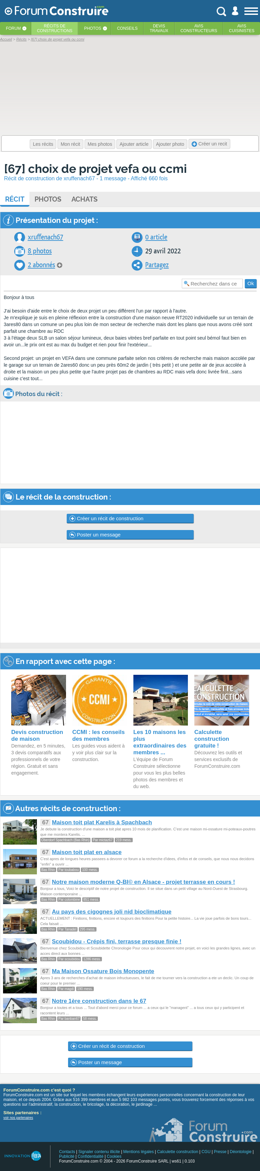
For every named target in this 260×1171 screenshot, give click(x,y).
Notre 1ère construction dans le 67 (99, 1001)
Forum (13, 28)
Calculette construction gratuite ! (211, 739)
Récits (54, 28)
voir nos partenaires (18, 1118)
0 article (156, 237)
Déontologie (241, 1151)
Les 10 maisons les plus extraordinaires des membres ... (160, 742)
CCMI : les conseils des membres (98, 735)
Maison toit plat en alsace (87, 852)
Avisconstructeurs (198, 28)
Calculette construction (177, 1151)
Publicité (66, 1156)
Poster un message (95, 535)
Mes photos (100, 144)
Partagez (157, 265)
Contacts (67, 1151)
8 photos (40, 251)
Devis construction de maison (37, 735)
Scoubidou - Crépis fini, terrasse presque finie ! (116, 941)
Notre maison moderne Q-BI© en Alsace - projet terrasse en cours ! (143, 882)
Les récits (43, 144)
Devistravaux (159, 28)
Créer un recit (209, 144)
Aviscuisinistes (241, 28)
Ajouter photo (170, 144)
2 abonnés (41, 265)
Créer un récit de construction (106, 518)
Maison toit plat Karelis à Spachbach (102, 822)
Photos (92, 28)
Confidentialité (91, 1156)
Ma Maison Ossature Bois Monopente (103, 971)
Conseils (127, 28)
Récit (14, 199)
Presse (220, 1151)
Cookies (114, 1156)
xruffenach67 (45, 237)
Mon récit (70, 144)
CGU (206, 1151)
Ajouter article (134, 144)
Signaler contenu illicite (99, 1151)
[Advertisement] (130, 595)
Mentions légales (138, 1151)
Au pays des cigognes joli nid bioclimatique (111, 912)
